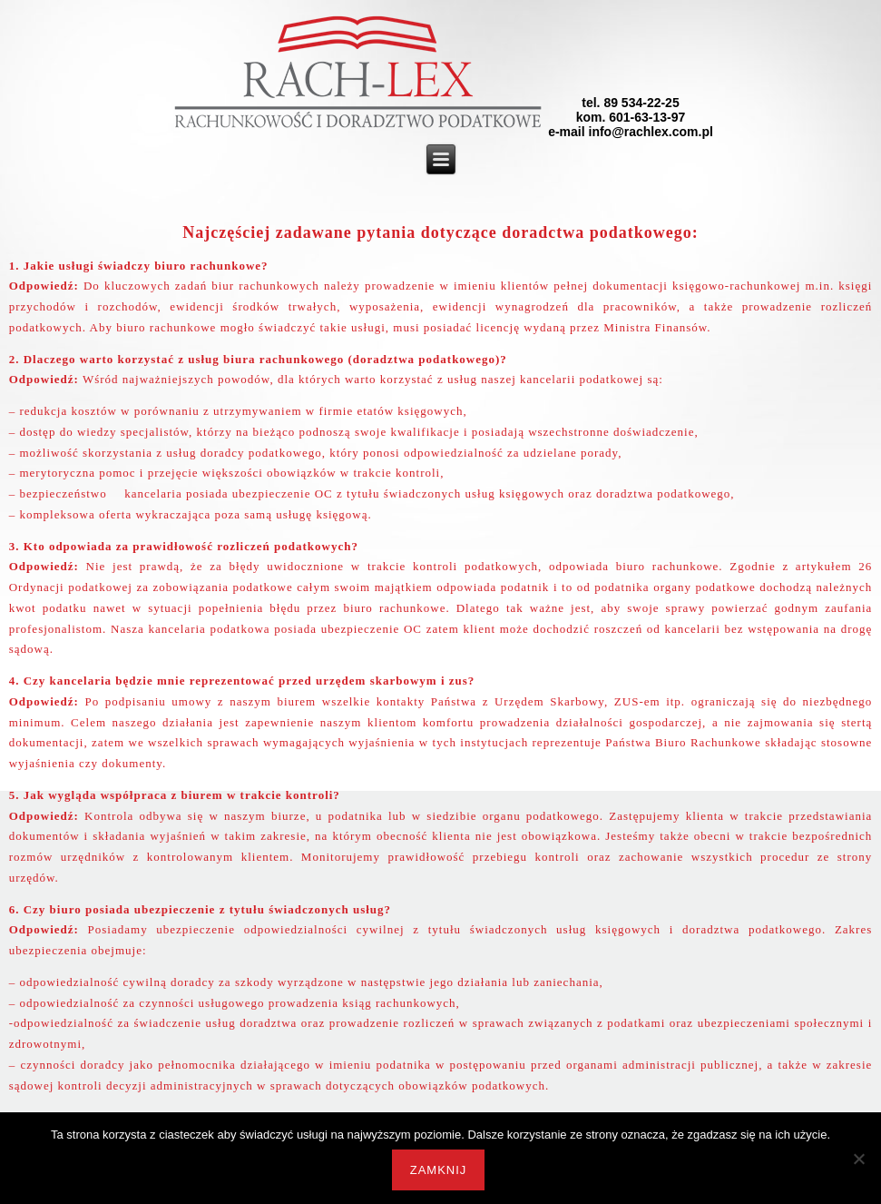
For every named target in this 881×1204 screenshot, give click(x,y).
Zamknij (438, 1170)
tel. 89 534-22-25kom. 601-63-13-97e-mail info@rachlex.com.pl (630, 117)
